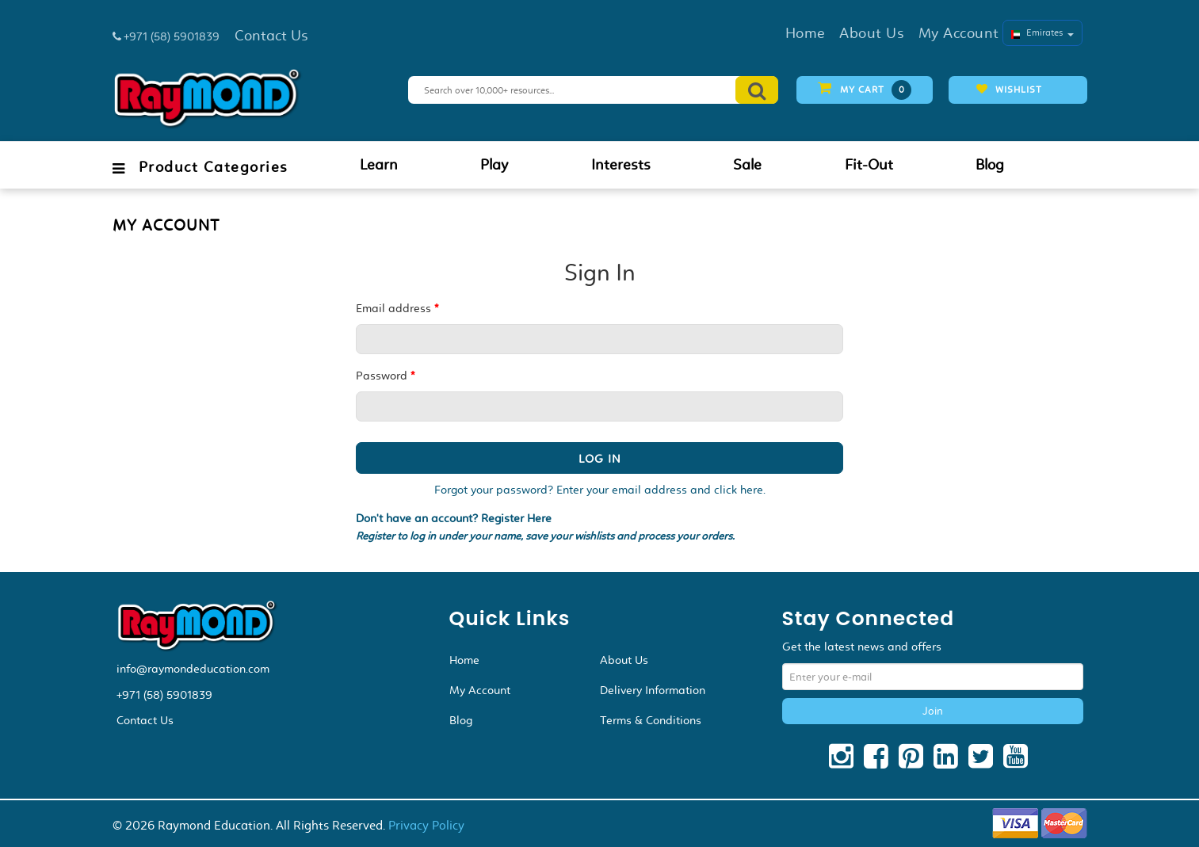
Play (494, 165)
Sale (747, 165)
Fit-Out (869, 165)
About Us (624, 660)
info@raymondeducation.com (192, 669)
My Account (479, 690)
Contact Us (145, 720)
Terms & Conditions (650, 720)
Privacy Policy (426, 825)
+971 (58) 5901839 (164, 695)
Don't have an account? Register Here (454, 518)
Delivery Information (652, 690)
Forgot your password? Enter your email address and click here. (600, 490)
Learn (379, 165)
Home (464, 660)
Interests (621, 165)
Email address (397, 308)
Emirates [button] (1042, 32)
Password (385, 375)
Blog (990, 165)
